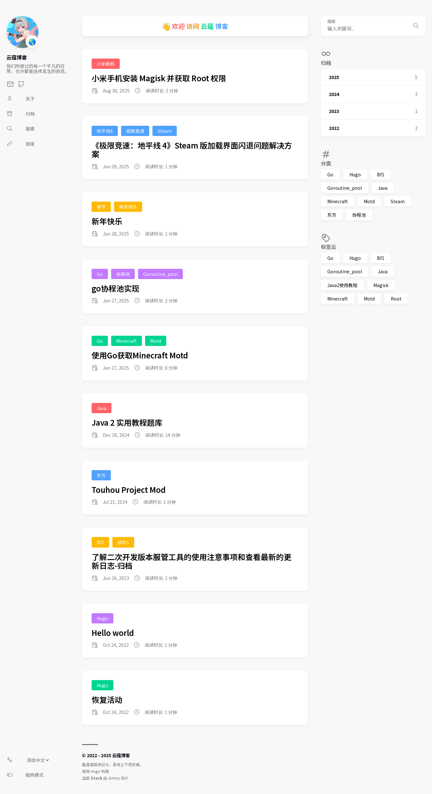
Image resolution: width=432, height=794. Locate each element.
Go (330, 174)
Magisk (380, 285)
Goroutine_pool (344, 188)
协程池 (359, 215)
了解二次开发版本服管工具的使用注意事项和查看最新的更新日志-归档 (191, 561)
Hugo (355, 174)
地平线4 (105, 131)
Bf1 (380, 174)
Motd (369, 201)
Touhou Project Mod (129, 489)
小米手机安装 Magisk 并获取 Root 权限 (159, 78)
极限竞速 (135, 131)
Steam (398, 201)
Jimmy (114, 778)
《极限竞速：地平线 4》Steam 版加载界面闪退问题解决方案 (192, 150)
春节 (101, 207)
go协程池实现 (115, 288)
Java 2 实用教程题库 (127, 422)
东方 (331, 215)
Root (396, 298)
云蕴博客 (16, 57)
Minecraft (337, 201)
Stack (96, 778)
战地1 (123, 542)
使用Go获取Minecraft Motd (140, 355)
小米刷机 (106, 63)
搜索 (331, 21)
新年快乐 (128, 207)
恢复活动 (107, 699)
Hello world (113, 632)
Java (382, 188)
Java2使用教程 (342, 285)
